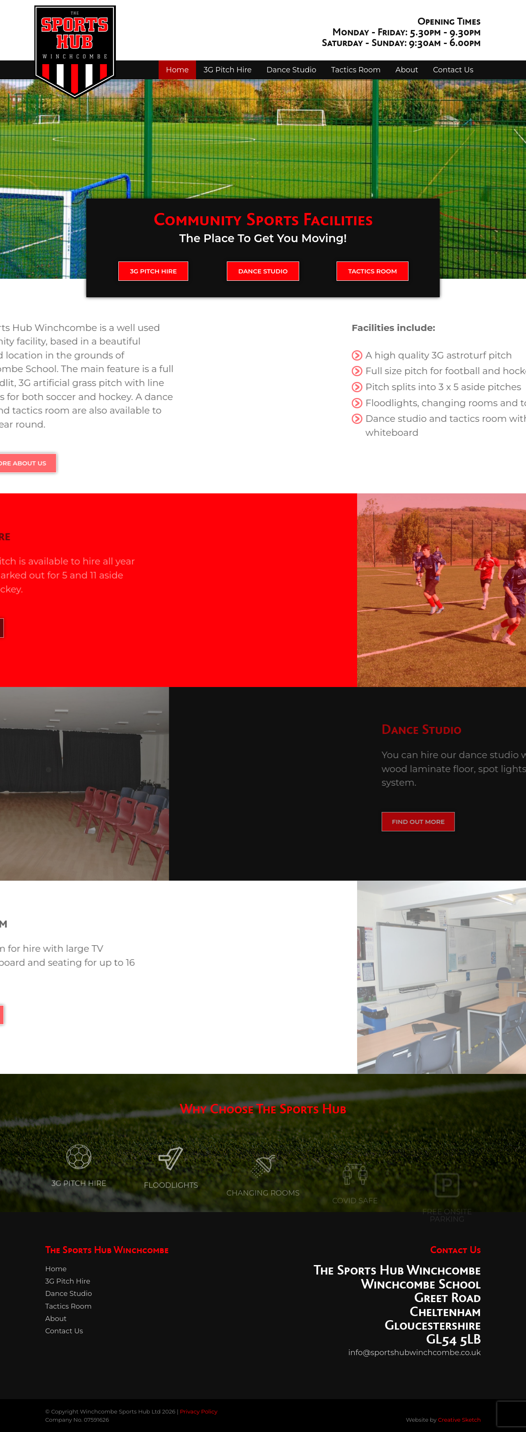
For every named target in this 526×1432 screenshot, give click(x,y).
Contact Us (453, 69)
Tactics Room (356, 69)
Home (177, 69)
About (406, 69)
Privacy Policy (198, 1411)
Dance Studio (291, 69)
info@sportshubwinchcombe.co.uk (414, 1352)
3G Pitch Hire (227, 69)
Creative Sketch (459, 1419)
